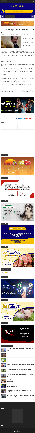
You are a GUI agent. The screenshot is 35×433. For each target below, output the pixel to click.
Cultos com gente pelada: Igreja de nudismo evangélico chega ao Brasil (19, 354)
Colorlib (19, 431)
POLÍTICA (26, 34)
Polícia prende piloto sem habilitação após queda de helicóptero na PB (19, 369)
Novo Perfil (5, 273)
